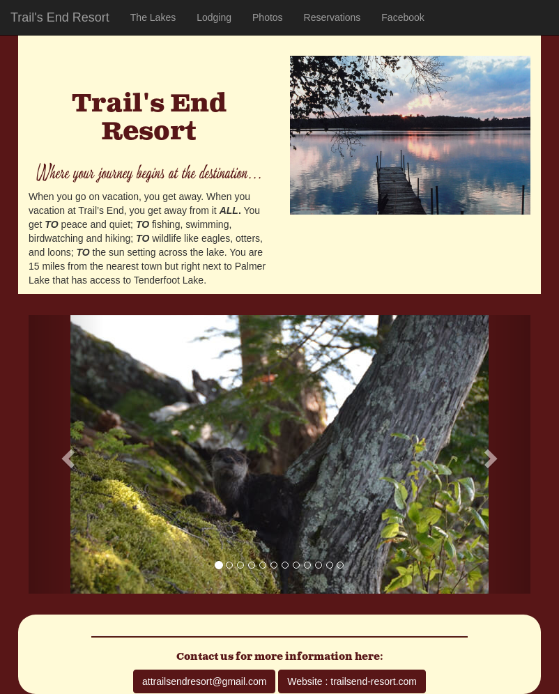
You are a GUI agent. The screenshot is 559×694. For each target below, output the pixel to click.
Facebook (402, 17)
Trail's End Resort (59, 17)
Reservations (332, 17)
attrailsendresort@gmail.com (204, 681)
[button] (66, 454)
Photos (267, 17)
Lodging (214, 17)
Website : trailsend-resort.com (352, 681)
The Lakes (153, 17)
